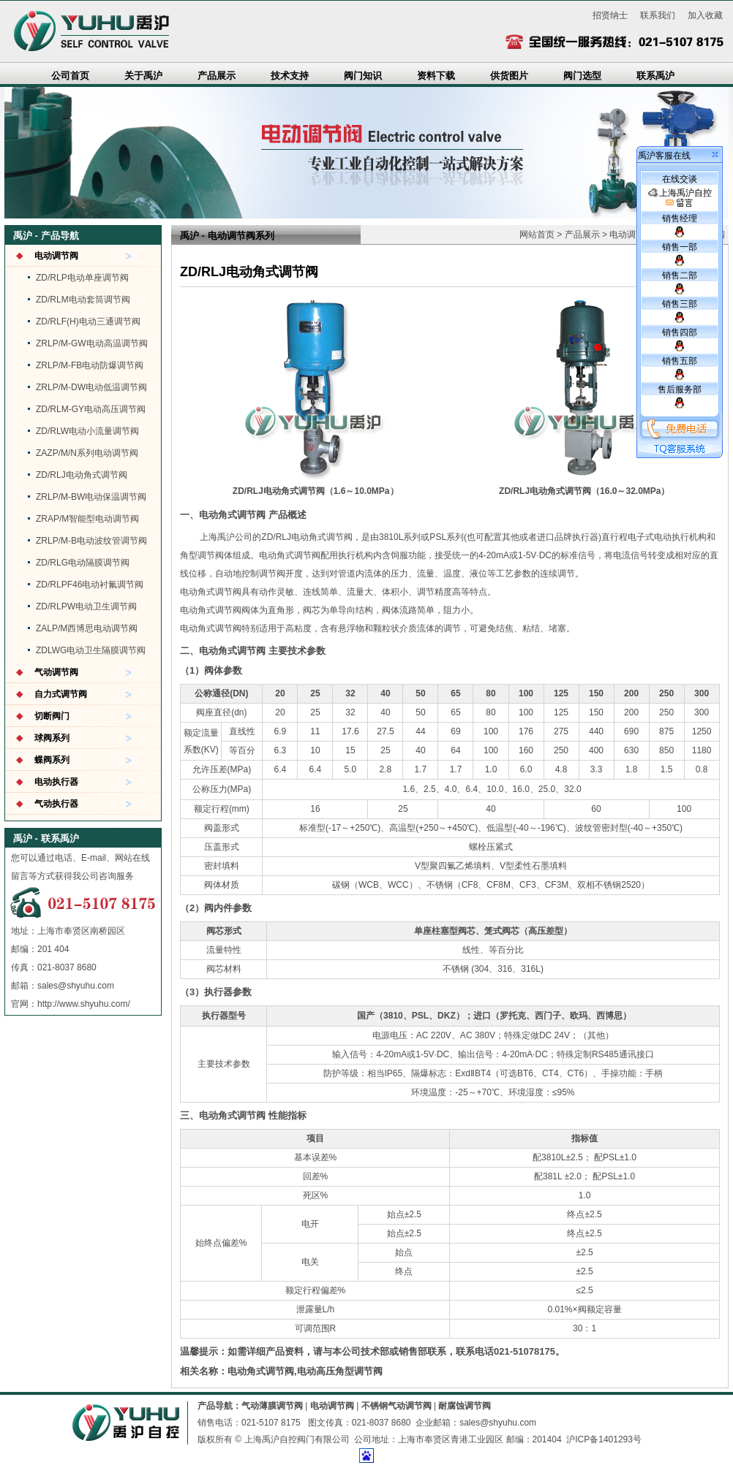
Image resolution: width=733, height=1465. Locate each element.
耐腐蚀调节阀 (464, 1406)
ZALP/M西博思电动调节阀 (87, 628)
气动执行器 (56, 804)
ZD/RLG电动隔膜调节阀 (82, 563)
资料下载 (436, 75)
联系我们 (657, 15)
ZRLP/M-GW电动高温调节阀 (92, 343)
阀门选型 (582, 75)
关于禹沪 (143, 75)
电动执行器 (56, 782)
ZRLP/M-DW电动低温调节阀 (91, 387)
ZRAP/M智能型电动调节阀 (87, 519)
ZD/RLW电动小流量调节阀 (87, 431)
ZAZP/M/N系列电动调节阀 (87, 453)
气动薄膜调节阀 (272, 1406)
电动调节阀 (56, 256)
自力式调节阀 (60, 694)
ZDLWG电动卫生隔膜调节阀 (91, 650)
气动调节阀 (56, 672)
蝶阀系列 (51, 760)
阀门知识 (363, 75)
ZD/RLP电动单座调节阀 (82, 278)
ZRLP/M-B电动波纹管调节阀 (91, 541)
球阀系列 (51, 738)
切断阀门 (51, 716)
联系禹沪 (655, 75)
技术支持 (290, 75)
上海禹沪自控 (680, 198)
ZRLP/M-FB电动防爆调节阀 (89, 365)
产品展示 (217, 75)
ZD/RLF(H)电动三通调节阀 (88, 321)
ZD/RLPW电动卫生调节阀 (86, 606)
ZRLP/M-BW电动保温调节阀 (91, 497)
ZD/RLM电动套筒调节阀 (83, 299)
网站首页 (537, 234)
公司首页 (70, 75)
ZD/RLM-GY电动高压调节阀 (91, 409)
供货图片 (509, 75)
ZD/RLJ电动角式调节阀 (81, 475)
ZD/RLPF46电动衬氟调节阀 (89, 584)
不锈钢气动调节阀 (396, 1406)
